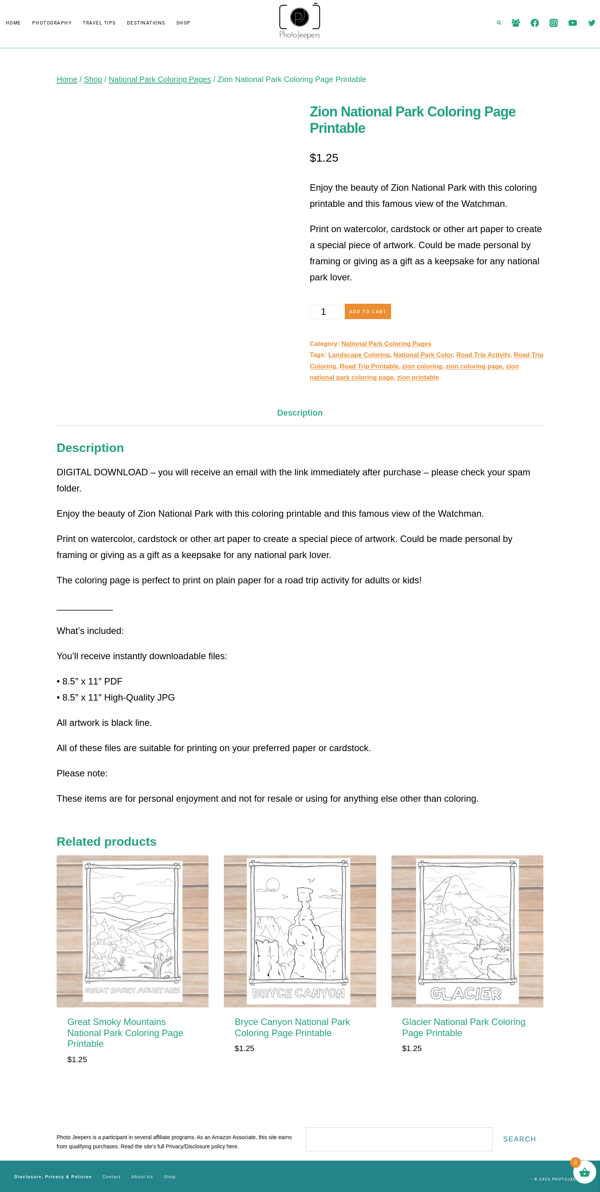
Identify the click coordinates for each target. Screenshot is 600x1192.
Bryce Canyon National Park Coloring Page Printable (292, 1027)
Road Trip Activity (483, 355)
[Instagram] (554, 23)
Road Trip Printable (369, 366)
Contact (111, 1176)
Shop (183, 23)
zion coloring (422, 366)
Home (13, 23)
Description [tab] (300, 413)
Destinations (146, 23)
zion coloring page (474, 366)
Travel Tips (99, 23)
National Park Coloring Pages (386, 343)
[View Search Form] (499, 23)
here (232, 1146)
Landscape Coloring (359, 355)
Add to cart (367, 311)
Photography (52, 23)
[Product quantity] (326, 311)
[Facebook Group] (515, 23)
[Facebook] (535, 23)
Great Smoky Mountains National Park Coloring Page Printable (125, 1033)
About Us (142, 1176)
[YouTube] (572, 23)
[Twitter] (592, 23)
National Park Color (423, 355)
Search (519, 1139)
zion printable (418, 377)
